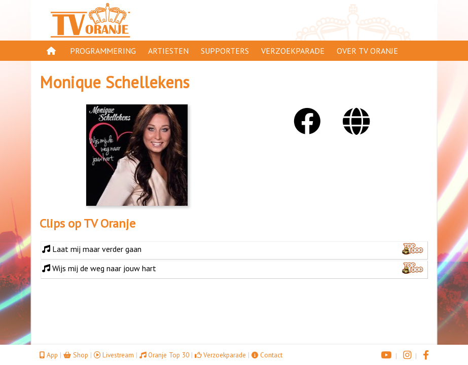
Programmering (103, 51)
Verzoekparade (293, 51)
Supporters (225, 51)
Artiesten (168, 51)
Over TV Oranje (367, 51)
